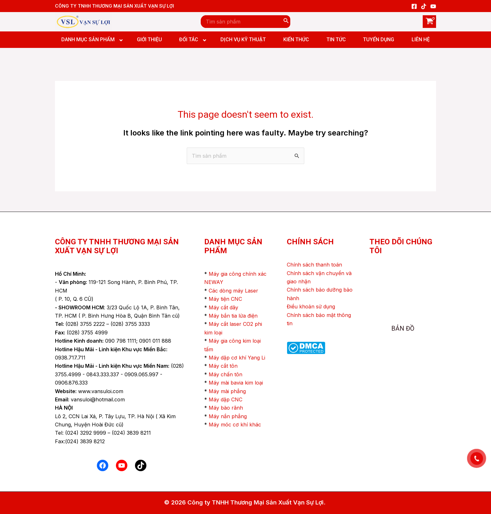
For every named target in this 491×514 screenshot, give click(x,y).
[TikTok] (424, 6)
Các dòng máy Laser (233, 290)
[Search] (286, 21)
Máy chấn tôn (225, 374)
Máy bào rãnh (226, 408)
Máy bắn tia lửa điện (233, 316)
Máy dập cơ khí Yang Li (237, 357)
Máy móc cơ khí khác (235, 424)
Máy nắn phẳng (228, 416)
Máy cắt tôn (223, 366)
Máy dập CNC (225, 399)
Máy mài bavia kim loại (236, 382)
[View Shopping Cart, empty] (429, 21)
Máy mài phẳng (227, 391)
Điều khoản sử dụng (311, 306)
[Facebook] (414, 6)
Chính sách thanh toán (314, 264)
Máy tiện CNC (225, 299)
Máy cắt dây (223, 307)
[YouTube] (433, 6)
